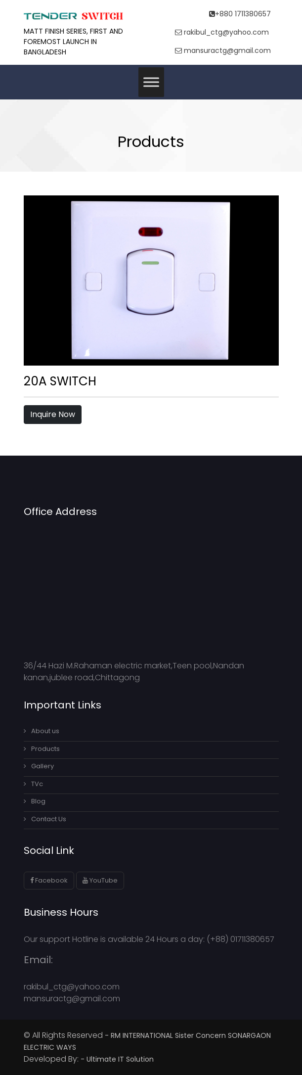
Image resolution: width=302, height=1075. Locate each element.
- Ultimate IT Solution (118, 1059)
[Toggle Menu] (151, 82)
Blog (34, 801)
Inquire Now (52, 414)
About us (41, 731)
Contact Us (45, 819)
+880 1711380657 (240, 14)
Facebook (49, 880)
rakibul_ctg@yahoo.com (222, 32)
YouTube (100, 880)
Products (42, 748)
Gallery (39, 766)
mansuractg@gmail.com (223, 50)
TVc (33, 784)
